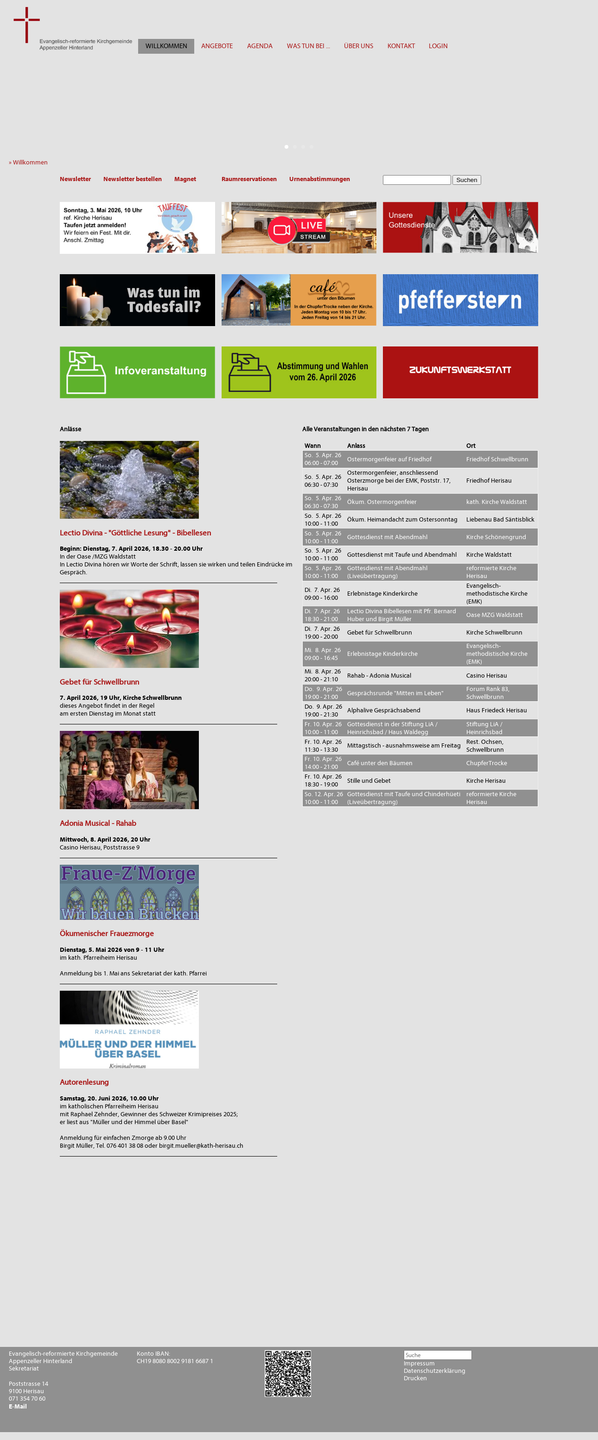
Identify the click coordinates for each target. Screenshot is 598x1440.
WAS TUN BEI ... (308, 46)
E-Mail (18, 1406)
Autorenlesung (84, 1082)
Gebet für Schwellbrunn (99, 682)
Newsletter (75, 179)
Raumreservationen (249, 179)
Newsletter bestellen (132, 179)
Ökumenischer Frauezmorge (107, 933)
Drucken (415, 1378)
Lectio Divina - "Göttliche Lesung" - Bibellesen (135, 532)
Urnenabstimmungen (319, 179)
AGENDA (260, 46)
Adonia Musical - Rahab (98, 823)
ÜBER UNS (358, 46)
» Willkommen (30, 162)
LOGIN (438, 46)
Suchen (466, 179)
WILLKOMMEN (166, 46)
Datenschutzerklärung (434, 1371)
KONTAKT (401, 46)
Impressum (419, 1363)
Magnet (185, 179)
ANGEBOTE (217, 46)
